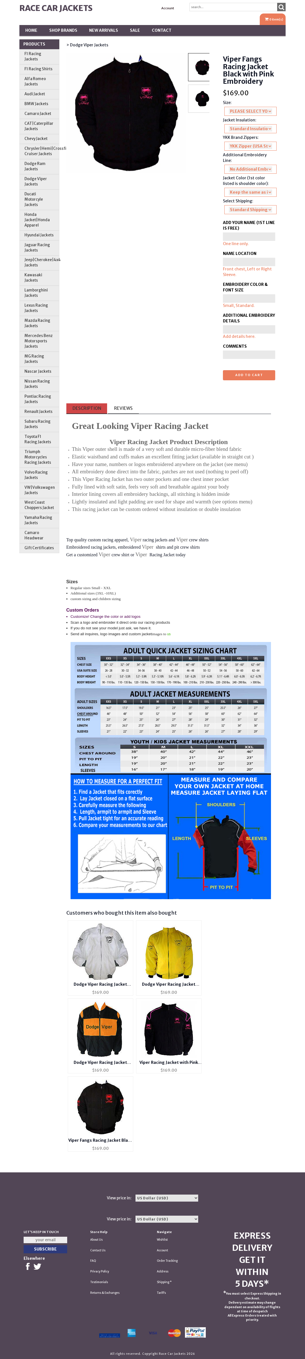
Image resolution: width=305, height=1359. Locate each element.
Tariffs (161, 1293)
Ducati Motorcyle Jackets (33, 199)
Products (34, 44)
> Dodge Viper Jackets (87, 45)
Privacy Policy (99, 1271)
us (169, 634)
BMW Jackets (36, 103)
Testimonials (99, 1282)
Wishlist (162, 1240)
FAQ (93, 1261)
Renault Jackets (38, 411)
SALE (135, 30)
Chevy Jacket (36, 138)
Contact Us (97, 1250)
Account (167, 8)
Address (162, 1271)
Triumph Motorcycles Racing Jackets (37, 457)
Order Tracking (167, 1261)
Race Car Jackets (55, 8)
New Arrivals (103, 30)
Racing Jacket (110, 479)
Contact (161, 30)
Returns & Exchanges (104, 1293)
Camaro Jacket (37, 113)
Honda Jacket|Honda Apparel (37, 220)
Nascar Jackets (37, 371)
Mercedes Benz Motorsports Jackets (38, 341)
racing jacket (96, 509)
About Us (96, 1240)
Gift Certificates (39, 548)
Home (31, 30)
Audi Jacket (34, 94)
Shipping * (164, 1282)
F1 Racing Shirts (38, 69)
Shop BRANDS (63, 30)
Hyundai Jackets (39, 235)
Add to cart (249, 375)
